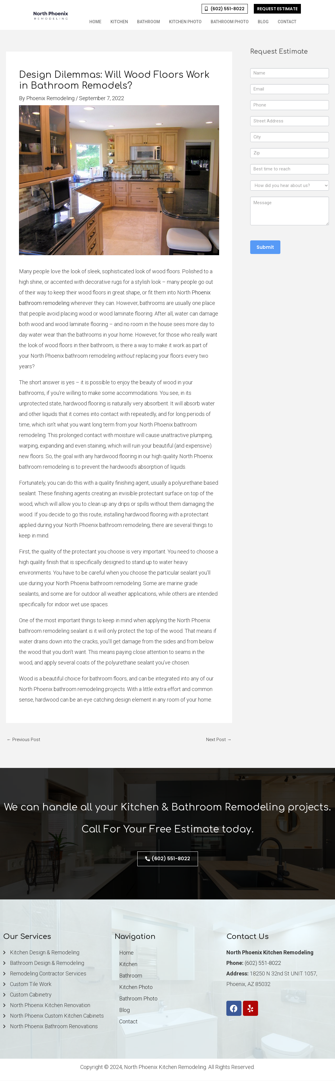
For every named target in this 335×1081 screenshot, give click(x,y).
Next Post (218, 739)
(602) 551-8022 (263, 963)
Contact (287, 21)
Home (95, 21)
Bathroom (148, 21)
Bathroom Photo (230, 21)
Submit (265, 249)
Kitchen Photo (185, 21)
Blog (263, 21)
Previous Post (23, 739)
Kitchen (119, 21)
